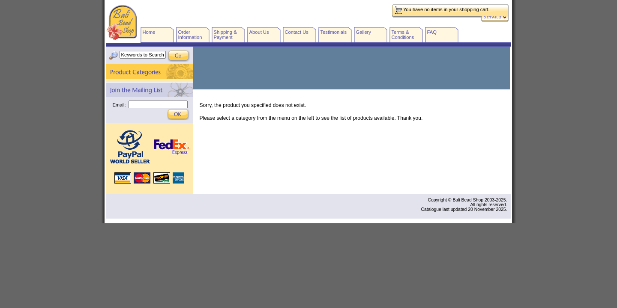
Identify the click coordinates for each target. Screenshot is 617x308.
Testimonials (333, 32)
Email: (119, 104)
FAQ (432, 32)
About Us (259, 32)
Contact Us (296, 32)
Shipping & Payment (225, 35)
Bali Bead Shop (121, 22)
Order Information (190, 35)
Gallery (363, 32)
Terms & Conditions (403, 35)
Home (149, 32)
